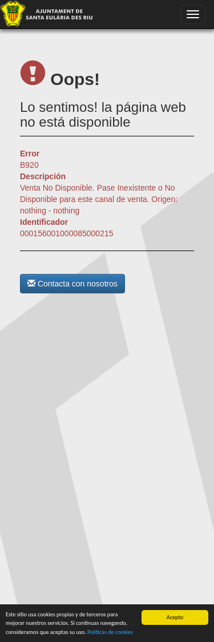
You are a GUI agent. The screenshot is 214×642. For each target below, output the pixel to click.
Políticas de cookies (110, 632)
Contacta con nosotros (72, 283)
